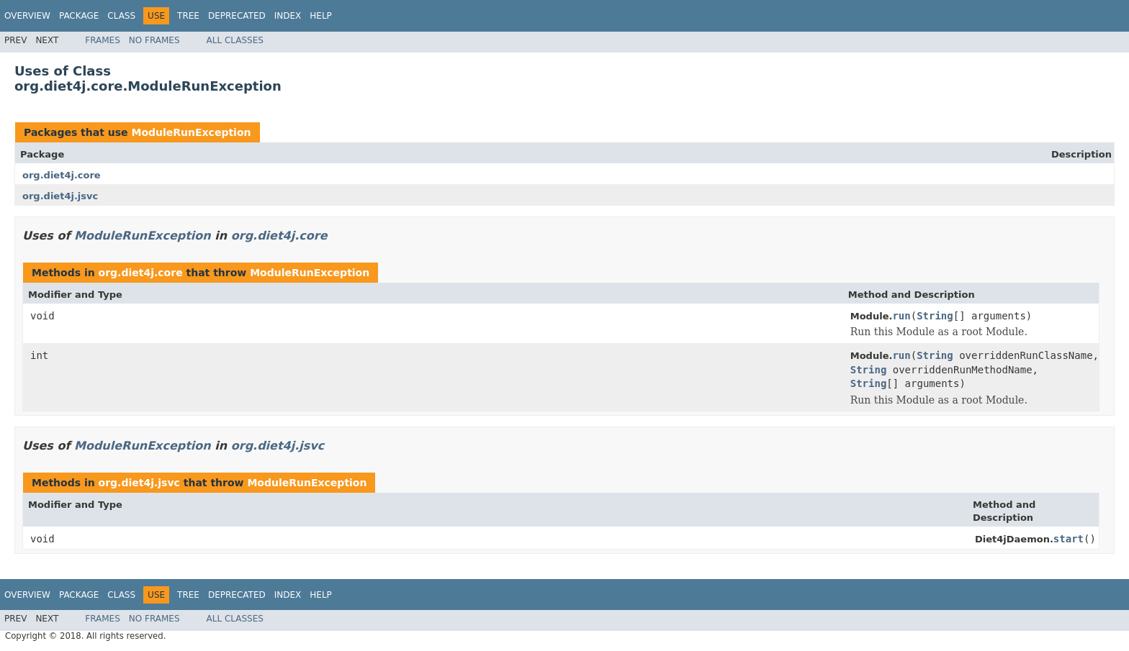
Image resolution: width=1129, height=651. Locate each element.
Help (321, 16)
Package (79, 16)
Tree (188, 16)
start (1068, 539)
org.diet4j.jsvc (60, 196)
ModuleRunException (191, 132)
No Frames (154, 40)
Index (288, 16)
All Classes (235, 40)
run (901, 316)
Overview (27, 16)
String (935, 316)
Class (121, 16)
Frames (102, 40)
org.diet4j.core (61, 175)
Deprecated (237, 16)
